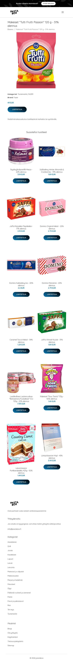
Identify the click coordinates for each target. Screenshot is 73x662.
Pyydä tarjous (48, 3)
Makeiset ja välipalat (16, 572)
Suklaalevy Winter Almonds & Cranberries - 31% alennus (52, 170)
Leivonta (11, 567)
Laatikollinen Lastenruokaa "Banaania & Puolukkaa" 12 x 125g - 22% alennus (21, 398)
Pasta (10, 597)
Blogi (10, 629)
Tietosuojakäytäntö (15, 641)
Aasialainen (12, 542)
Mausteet (11, 584)
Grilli (9, 546)
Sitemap (11, 645)
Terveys (11, 609)
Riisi (9, 605)
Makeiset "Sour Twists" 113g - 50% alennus (52, 397)
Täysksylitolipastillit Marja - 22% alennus (21, 170)
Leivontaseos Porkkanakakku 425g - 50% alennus (21, 470)
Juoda (10, 550)
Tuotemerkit (22, 94)
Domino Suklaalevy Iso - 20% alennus (21, 284)
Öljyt (9, 588)
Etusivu (10, 29)
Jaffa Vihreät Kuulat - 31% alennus (52, 341)
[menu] (63, 12)
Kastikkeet (12, 555)
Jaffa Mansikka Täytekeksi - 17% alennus (21, 227)
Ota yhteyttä (12, 633)
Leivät (10, 563)
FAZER (30, 94)
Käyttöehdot (13, 637)
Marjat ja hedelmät (15, 580)
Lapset (10, 559)
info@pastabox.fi (14, 529)
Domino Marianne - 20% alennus (52, 284)
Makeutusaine (13, 576)
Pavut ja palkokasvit (16, 601)
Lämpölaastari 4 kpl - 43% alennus (52, 456)
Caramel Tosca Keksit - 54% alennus (21, 341)
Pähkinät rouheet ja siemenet (19, 593)
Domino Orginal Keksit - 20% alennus (52, 227)
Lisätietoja (17, 109)
